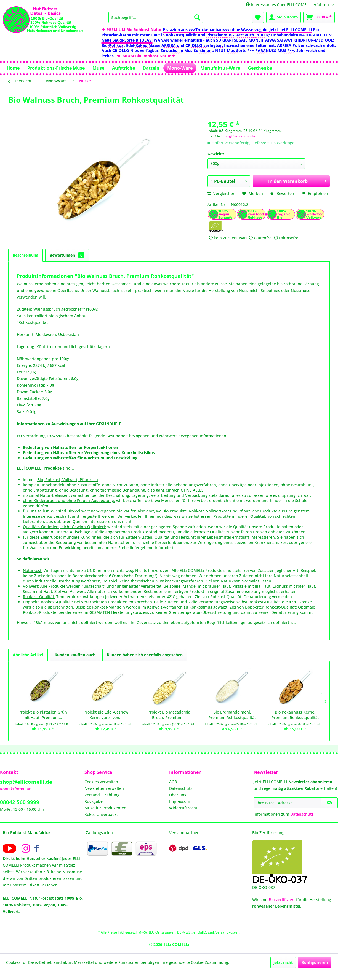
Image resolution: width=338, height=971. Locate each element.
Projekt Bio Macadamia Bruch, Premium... (169, 714)
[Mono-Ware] (179, 68)
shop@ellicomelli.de (26, 781)
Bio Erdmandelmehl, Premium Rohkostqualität (232, 714)
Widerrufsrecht (183, 807)
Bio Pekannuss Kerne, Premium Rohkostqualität (295, 714)
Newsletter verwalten (104, 788)
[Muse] (98, 68)
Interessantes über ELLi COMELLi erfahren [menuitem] (288, 4)
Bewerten (282, 193)
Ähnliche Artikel (28, 654)
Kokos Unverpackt (101, 814)
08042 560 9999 (19, 802)
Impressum (179, 801)
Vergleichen (221, 193)
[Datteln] (151, 68)
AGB (173, 781)
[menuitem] (155, 17)
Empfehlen (315, 193)
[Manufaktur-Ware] (220, 68)
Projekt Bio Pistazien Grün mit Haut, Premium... (42, 714)
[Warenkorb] (319, 17)
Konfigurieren (315, 962)
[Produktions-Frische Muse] (56, 68)
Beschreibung (25, 255)
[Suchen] (197, 17)
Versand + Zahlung (101, 795)
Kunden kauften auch (75, 654)
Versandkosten (227, 932)
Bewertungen (67, 255)
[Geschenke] (260, 68)
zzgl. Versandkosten (241, 136)
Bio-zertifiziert (282, 899)
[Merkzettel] (258, 17)
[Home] (13, 68)
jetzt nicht (283, 962)
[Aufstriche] (123, 68)
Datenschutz (180, 788)
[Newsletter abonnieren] (329, 802)
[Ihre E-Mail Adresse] (287, 802)
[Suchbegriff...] (155, 17)
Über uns (177, 795)
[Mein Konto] (283, 17)
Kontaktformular (15, 788)
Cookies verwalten (101, 781)
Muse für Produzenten (105, 807)
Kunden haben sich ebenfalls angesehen (145, 654)
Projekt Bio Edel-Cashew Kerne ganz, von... (105, 714)
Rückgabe (93, 801)
